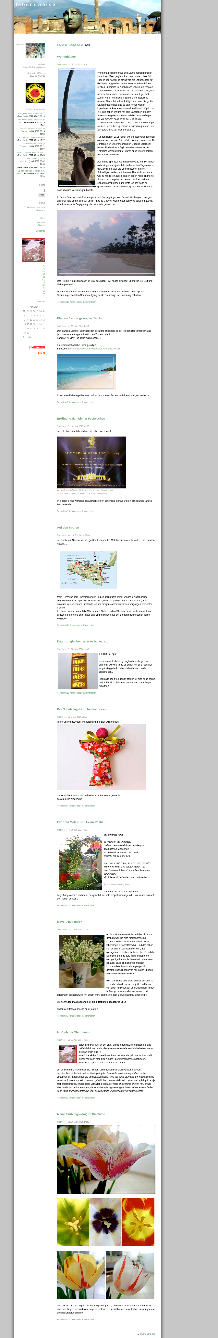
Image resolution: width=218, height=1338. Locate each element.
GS (43, 285)
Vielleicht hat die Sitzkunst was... (31, 152)
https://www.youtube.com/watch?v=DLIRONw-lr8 (94, 348)
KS (44, 283)
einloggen (40, 210)
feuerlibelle (62, 64)
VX (44, 294)
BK (44, 288)
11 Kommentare (74, 693)
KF (44, 274)
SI (44, 277)
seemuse (78, 795)
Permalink (61, 302)
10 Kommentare (74, 302)
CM (43, 280)
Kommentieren (89, 302)
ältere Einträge (147, 1333)
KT (44, 269)
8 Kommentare (73, 402)
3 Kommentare (73, 1319)
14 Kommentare (74, 625)
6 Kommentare (73, 1098)
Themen (41, 225)
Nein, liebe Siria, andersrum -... (31, 114)
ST (44, 291)
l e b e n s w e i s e (35, 4)
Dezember (27, 337)
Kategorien (74, 44)
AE (44, 266)
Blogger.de (40, 231)
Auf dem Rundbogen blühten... (31, 137)
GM (43, 271)
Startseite (62, 44)
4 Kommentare (73, 806)
